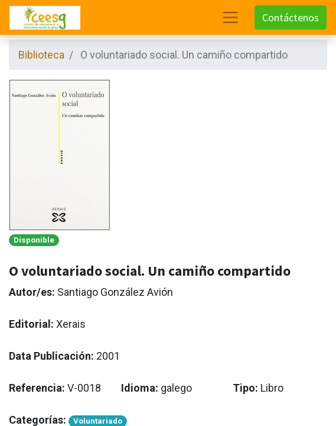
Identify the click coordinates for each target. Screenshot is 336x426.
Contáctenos (290, 17)
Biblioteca (41, 55)
